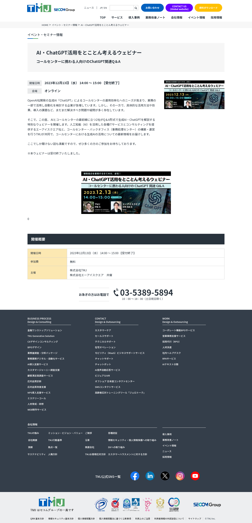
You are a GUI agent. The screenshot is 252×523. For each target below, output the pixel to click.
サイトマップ (194, 518)
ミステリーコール (37, 398)
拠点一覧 (52, 447)
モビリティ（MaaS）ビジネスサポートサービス (120, 353)
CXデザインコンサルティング (43, 341)
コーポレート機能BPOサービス (178, 330)
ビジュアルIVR (102, 375)
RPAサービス (169, 358)
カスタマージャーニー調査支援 (44, 370)
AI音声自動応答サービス (107, 370)
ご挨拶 (88, 433)
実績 (30, 447)
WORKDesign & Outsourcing (175, 320)
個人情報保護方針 (86, 518)
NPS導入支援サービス (39, 392)
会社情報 (176, 17)
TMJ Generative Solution (41, 336)
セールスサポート (104, 336)
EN (105, 7)
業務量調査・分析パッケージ (42, 353)
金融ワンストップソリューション (45, 330)
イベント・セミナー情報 (64, 25)
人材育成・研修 (36, 404)
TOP (103, 17)
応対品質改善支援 (37, 387)
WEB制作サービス (37, 409)
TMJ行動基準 (55, 440)
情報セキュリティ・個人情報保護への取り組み (132, 440)
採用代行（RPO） (171, 341)
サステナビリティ (37, 454)
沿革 (87, 440)
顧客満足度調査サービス (40, 375)
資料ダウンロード (208, 7)
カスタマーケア (103, 330)
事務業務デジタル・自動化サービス (46, 358)
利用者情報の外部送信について (169, 518)
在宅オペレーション (105, 347)
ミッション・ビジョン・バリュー (65, 433)
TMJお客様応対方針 (95, 454)
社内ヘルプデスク (171, 353)
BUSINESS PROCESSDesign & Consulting (39, 320)
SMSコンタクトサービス (107, 387)
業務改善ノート (155, 17)
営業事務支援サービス (173, 336)
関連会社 (89, 447)
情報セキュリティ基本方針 (61, 518)
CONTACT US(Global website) (179, 8)
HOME (45, 25)
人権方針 (52, 454)
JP (101, 7)
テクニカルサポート (105, 341)
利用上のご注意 (142, 518)
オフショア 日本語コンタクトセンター (115, 381)
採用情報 (216, 17)
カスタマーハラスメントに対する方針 (127, 454)
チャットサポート (104, 358)
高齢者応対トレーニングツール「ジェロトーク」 (120, 392)
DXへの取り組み (116, 447)
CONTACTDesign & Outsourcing (107, 320)
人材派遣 (167, 347)
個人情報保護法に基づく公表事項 (115, 518)
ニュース (89, 7)
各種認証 (112, 433)
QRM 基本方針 (37, 518)
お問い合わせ (152, 7)
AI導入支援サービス (38, 364)
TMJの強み (33, 433)
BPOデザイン (35, 347)
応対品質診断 (34, 381)
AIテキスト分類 (170, 364)
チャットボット (103, 364)
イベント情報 (196, 17)
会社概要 (32, 440)
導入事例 (134, 17)
